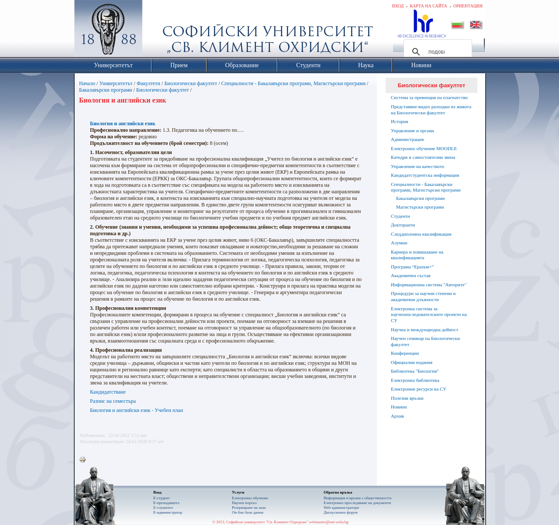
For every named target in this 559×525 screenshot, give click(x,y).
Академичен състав (411, 275)
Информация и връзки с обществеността (357, 498)
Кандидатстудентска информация (425, 175)
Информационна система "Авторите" (428, 284)
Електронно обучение (250, 498)
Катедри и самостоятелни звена (423, 157)
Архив (397, 416)
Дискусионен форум (341, 512)
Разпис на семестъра (113, 401)
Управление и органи (412, 130)
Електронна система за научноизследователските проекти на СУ (429, 314)
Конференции (405, 353)
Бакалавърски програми (106, 90)
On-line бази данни (247, 512)
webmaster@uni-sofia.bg (329, 522)
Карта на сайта (428, 5)
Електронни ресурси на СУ (418, 388)
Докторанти (403, 224)
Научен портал (244, 503)
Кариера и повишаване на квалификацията (417, 255)
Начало (87, 83)
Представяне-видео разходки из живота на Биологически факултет (431, 109)
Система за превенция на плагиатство (429, 97)
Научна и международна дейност (424, 329)
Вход (398, 5)
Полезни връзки (407, 398)
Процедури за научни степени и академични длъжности (423, 296)
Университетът (115, 83)
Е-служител (163, 507)
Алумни (399, 242)
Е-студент (161, 498)
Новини (399, 406)
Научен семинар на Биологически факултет (425, 341)
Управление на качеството (417, 166)
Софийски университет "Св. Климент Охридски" (157, 30)
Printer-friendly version (84, 460)
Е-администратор (167, 512)
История (399, 121)
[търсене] (436, 52)
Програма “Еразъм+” (412, 266)
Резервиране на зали (249, 507)
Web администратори (341, 507)
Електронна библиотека (415, 380)
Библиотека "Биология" (415, 371)
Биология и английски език (122, 123)
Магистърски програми (420, 206)
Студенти (400, 216)
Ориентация (468, 5)
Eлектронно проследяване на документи (357, 503)
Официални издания (411, 362)
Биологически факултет (190, 83)
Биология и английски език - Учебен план (136, 410)
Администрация (407, 139)
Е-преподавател (166, 503)
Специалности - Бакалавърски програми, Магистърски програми (293, 83)
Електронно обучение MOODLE (424, 148)
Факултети (148, 83)
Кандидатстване (108, 392)
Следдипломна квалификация (421, 234)
